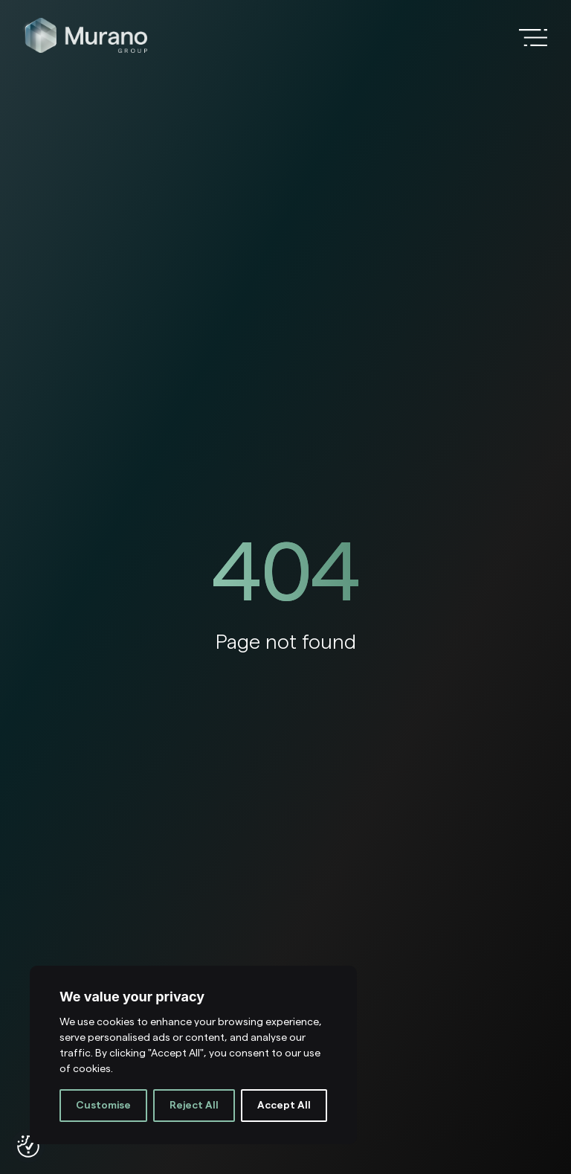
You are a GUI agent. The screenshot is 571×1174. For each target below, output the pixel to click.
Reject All (194, 1105)
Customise (103, 1105)
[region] (193, 1055)
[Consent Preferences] (28, 1146)
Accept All (284, 1105)
